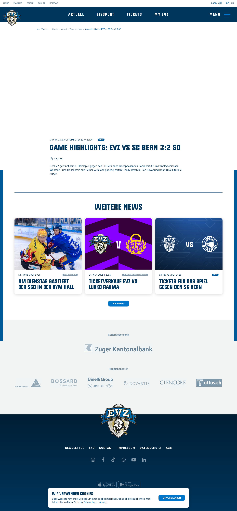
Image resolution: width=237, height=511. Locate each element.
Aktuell (76, 14)
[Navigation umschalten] (220, 14)
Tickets (134, 14)
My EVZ (162, 14)
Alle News (118, 303)
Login (216, 3)
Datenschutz (150, 447)
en (232, 3)
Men (101, 140)
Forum (41, 3)
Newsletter (74, 447)
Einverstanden (172, 498)
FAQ (92, 447)
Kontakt (54, 3)
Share (56, 158)
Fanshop (17, 3)
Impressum (126, 447)
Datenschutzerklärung (95, 502)
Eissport (105, 14)
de (227, 3)
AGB (169, 447)
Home (6, 3)
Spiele (30, 3)
